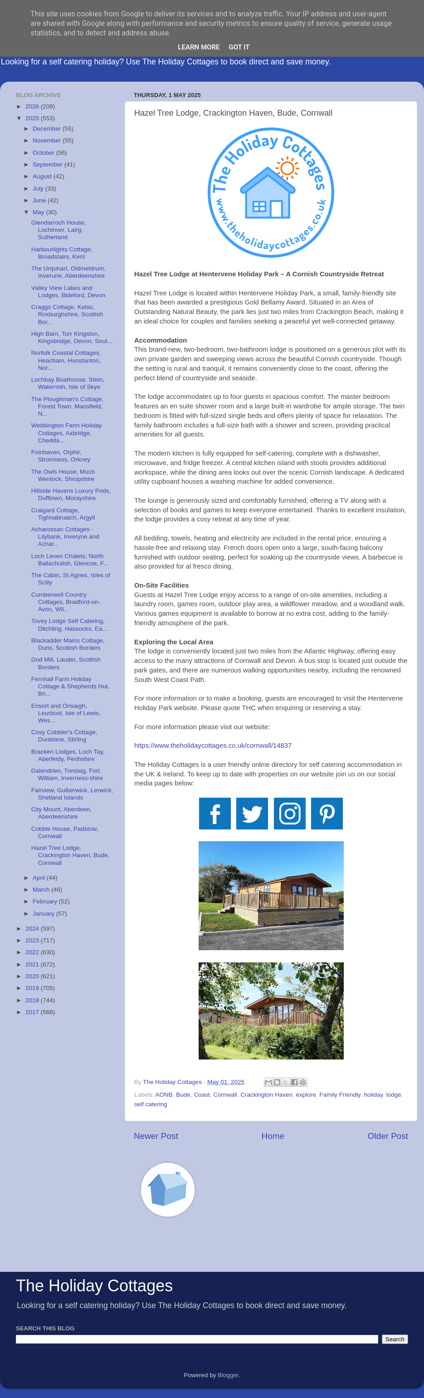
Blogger (228, 1375)
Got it (239, 47)
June (40, 200)
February (46, 901)
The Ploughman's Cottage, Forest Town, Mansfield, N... (67, 406)
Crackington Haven (266, 1094)
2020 (33, 976)
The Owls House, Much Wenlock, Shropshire (63, 475)
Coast (202, 1094)
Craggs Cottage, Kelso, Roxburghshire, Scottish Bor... (67, 314)
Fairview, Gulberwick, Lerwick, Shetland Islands (72, 794)
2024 (33, 928)
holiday (373, 1094)
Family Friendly (340, 1094)
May (39, 212)
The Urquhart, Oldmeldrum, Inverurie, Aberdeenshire (68, 272)
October (44, 152)
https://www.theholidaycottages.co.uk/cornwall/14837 (213, 745)
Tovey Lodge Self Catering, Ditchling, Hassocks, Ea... (69, 625)
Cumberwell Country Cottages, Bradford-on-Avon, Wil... (65, 602)
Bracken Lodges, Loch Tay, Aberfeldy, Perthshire (68, 755)
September (48, 164)
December (48, 128)
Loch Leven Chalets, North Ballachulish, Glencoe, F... (69, 560)
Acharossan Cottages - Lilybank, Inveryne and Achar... (65, 536)
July (39, 188)
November (48, 140)
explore (306, 1094)
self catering (150, 1104)
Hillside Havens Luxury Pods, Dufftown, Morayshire (71, 494)
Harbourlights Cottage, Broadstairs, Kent (62, 253)
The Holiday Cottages (94, 1285)
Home (273, 1136)
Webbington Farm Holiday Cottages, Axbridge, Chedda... (66, 432)
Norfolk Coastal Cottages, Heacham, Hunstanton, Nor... (66, 360)
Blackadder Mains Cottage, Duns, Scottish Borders (68, 644)
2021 (33, 964)
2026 (33, 106)
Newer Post (156, 1136)
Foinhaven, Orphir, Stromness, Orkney (61, 456)
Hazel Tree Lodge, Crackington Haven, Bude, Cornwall (70, 855)
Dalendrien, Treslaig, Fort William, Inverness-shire (67, 774)
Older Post (388, 1136)
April (40, 877)
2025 (33, 118)
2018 (33, 1000)
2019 (33, 988)
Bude (183, 1094)
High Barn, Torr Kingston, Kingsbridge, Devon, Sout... (71, 337)
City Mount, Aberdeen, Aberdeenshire (61, 813)
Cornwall (225, 1094)
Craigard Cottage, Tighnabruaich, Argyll (63, 514)
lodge (393, 1094)
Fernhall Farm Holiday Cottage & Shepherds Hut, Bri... (70, 686)
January (44, 913)
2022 (33, 952)
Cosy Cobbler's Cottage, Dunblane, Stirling (64, 736)
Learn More (198, 47)
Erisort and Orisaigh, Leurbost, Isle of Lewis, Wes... (66, 713)
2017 (33, 1012)
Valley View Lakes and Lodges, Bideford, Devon (68, 292)
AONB (164, 1094)
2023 (33, 940)
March (42, 889)
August (43, 176)
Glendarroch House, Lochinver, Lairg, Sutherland (58, 229)
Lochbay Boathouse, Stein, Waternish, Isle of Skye (67, 383)
